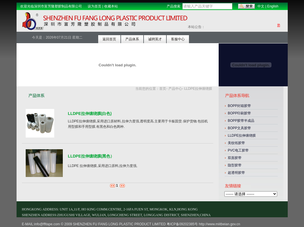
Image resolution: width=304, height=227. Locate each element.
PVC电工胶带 (238, 150)
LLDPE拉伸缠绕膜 (242, 136)
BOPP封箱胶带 (240, 106)
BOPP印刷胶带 (240, 113)
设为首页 (94, 6)
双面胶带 (234, 158)
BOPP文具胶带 (239, 128)
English (272, 6)
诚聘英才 (155, 39)
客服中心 (178, 39)
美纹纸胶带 (236, 143)
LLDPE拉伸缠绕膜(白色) (90, 113)
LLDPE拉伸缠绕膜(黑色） (91, 156)
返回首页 (109, 39)
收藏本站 (111, 6)
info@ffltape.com (47, 224)
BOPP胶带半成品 (241, 121)
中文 (260, 6)
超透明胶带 (236, 173)
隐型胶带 (234, 165)
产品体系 (132, 39)
